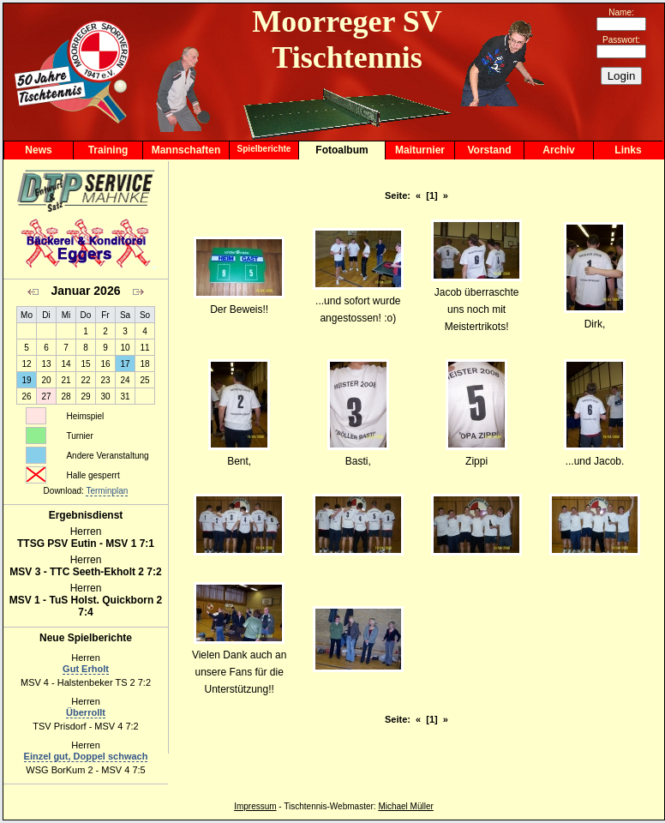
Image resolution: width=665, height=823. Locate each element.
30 (105, 396)
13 (46, 364)
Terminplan (107, 491)
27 (46, 396)
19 (26, 380)
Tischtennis (305, 806)
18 (144, 364)
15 (85, 364)
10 (124, 347)
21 (65, 380)
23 (105, 380)
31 (124, 396)
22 (85, 380)
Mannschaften (186, 150)
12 (26, 364)
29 (85, 396)
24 (124, 380)
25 (144, 380)
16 (105, 364)
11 (144, 347)
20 (46, 380)
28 (65, 396)
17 (124, 364)
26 (26, 396)
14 (65, 364)
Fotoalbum (341, 150)
